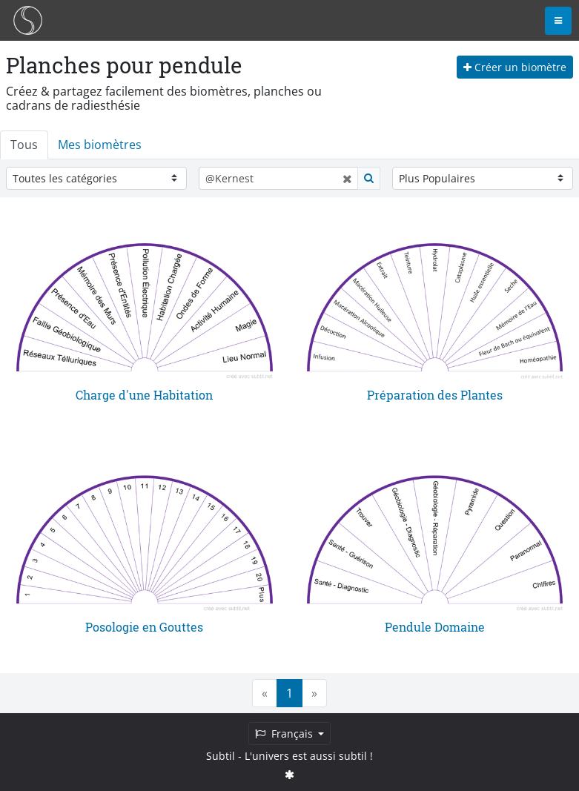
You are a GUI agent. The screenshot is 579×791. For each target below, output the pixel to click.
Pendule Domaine (435, 627)
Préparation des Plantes (435, 395)
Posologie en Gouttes (144, 627)
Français (285, 734)
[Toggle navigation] (558, 21)
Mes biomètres (100, 144)
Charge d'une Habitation (144, 395)
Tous (24, 144)
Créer (514, 67)
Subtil (220, 756)
